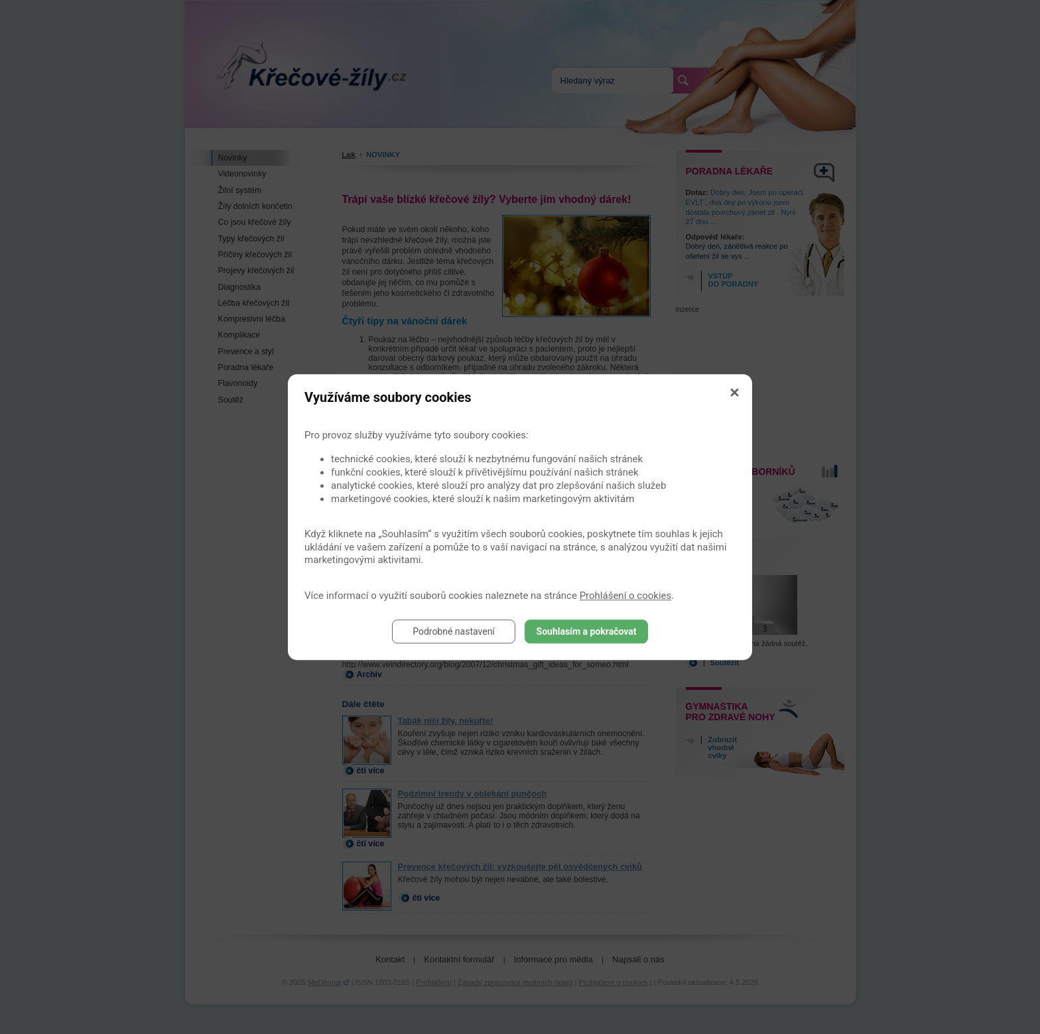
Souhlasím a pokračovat (587, 631)
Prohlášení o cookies (626, 596)
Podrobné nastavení (454, 631)
